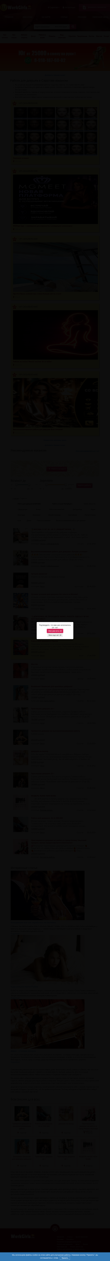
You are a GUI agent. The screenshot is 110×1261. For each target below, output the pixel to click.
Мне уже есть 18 (55, 631)
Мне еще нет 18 (55, 635)
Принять (65, 1258)
